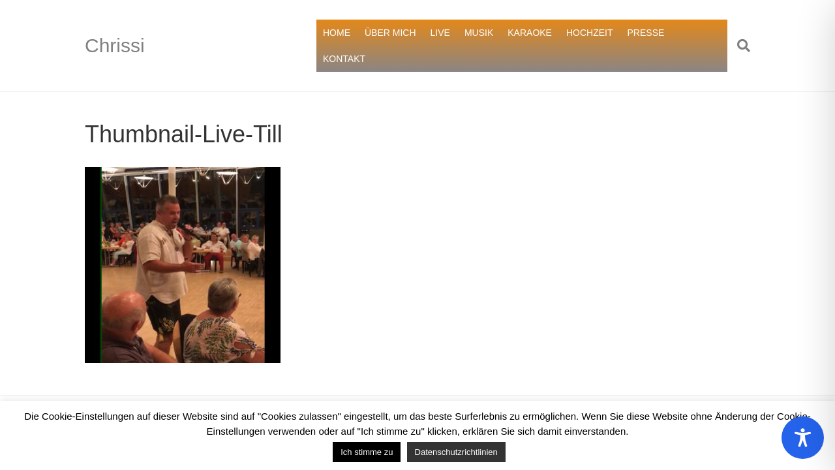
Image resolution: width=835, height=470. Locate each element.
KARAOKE (530, 32)
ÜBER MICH (390, 32)
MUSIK (478, 32)
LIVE (440, 32)
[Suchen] (738, 46)
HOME (336, 32)
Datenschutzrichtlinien (456, 452)
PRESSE (646, 32)
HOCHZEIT (589, 32)
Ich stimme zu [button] (367, 452)
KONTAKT (344, 59)
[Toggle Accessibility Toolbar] (802, 437)
